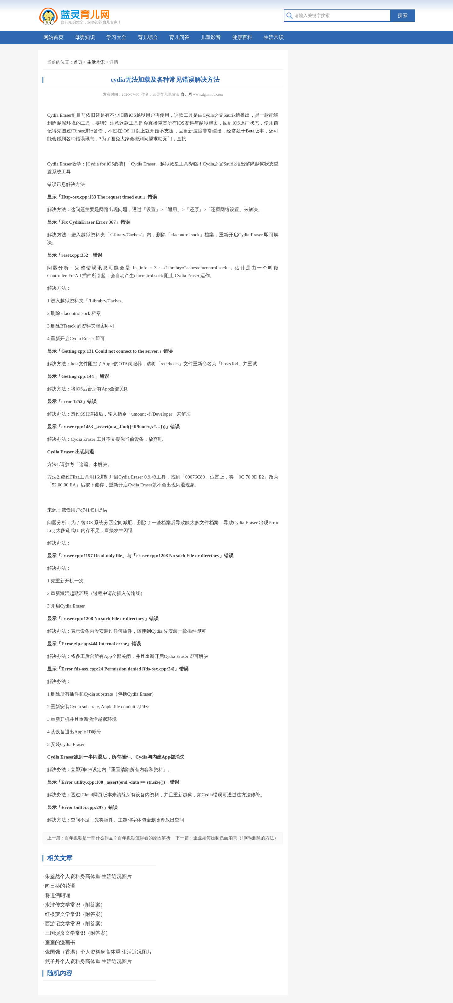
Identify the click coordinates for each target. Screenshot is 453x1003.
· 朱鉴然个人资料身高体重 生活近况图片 (87, 876)
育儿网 (186, 94)
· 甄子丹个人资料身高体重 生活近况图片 (87, 961)
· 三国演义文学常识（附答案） (76, 933)
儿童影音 (211, 37)
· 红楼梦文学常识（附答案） (73, 914)
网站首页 (53, 37)
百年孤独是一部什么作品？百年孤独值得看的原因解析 (118, 838)
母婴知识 (85, 37)
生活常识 (274, 37)
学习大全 (116, 37)
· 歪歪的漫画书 (58, 942)
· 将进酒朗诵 (56, 895)
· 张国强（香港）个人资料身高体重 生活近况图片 (97, 952)
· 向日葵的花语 (58, 885)
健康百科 (242, 37)
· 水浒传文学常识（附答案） (73, 904)
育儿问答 (179, 37)
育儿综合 (148, 37)
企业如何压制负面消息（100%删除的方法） (235, 838)
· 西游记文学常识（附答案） (73, 923)
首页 (78, 62)
